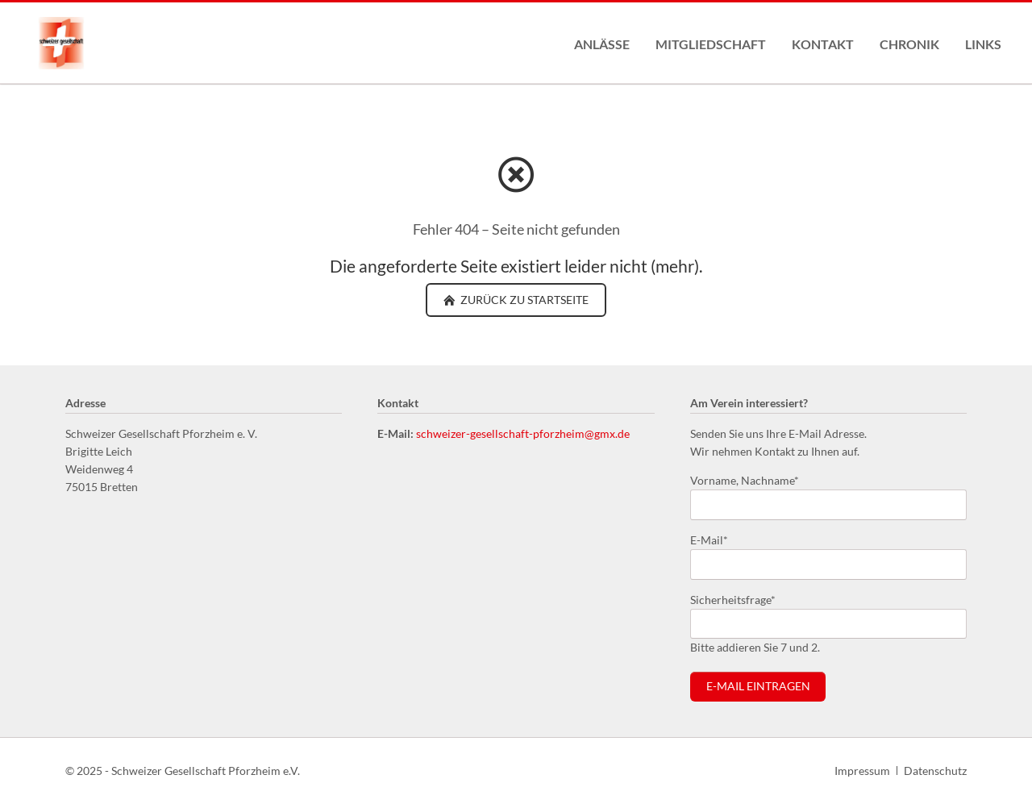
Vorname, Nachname (744, 479)
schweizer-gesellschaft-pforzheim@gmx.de (523, 433)
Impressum (862, 770)
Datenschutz (935, 770)
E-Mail (716, 539)
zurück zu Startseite (523, 299)
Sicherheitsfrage (733, 598)
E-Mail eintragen (758, 686)
